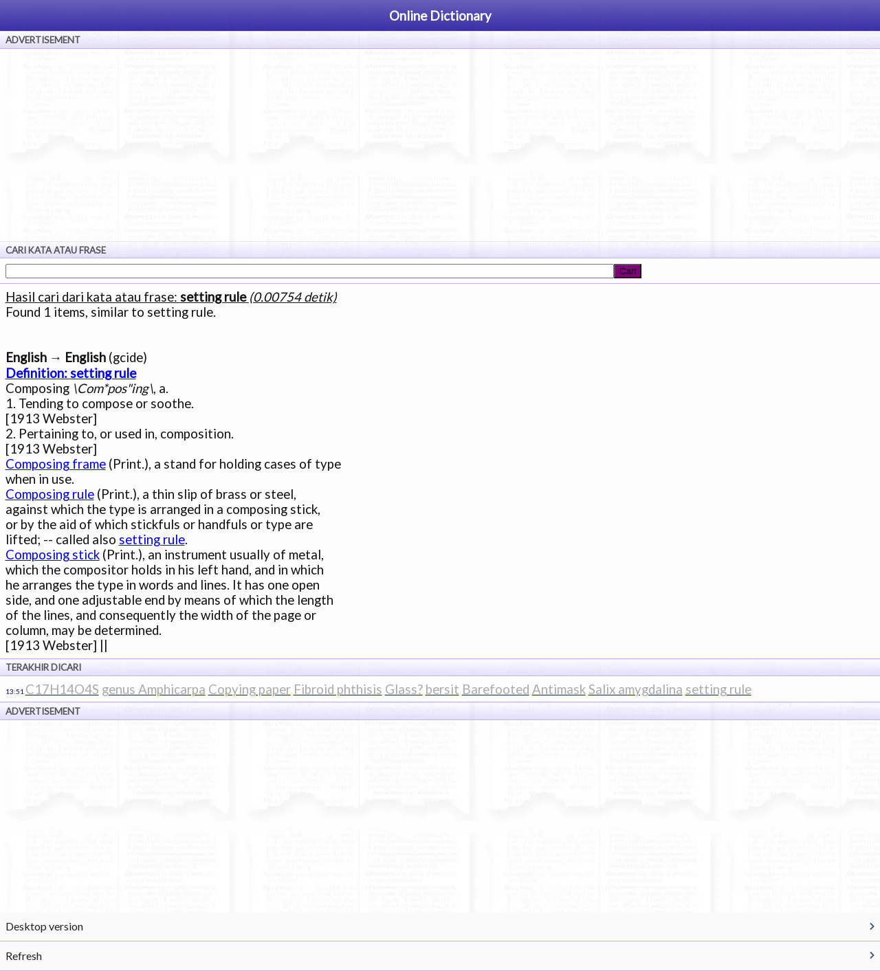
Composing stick (53, 554)
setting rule (152, 539)
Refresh (24, 955)
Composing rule (50, 494)
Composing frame (56, 463)
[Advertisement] (440, 145)
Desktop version (44, 926)
